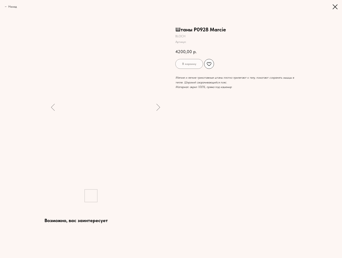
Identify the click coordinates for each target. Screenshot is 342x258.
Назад (12, 6)
